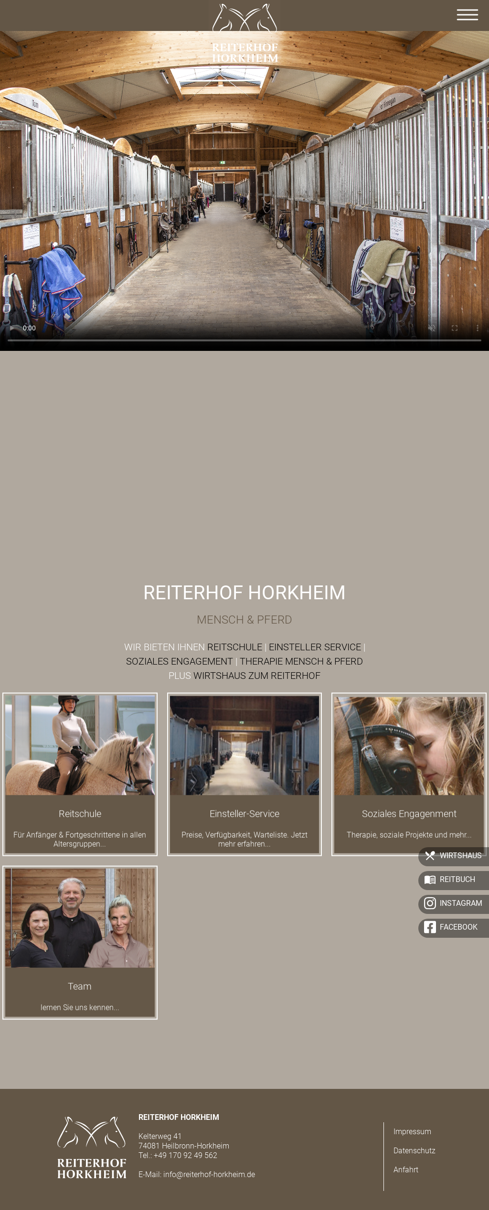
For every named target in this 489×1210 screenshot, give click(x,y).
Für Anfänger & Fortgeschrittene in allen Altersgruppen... (79, 846)
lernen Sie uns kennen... (80, 1013)
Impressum (412, 1131)
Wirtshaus (461, 855)
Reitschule (80, 820)
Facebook (459, 927)
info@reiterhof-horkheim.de (209, 1174)
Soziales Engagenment (409, 820)
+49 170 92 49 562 (185, 1155)
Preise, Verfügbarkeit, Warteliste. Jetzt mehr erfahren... (244, 846)
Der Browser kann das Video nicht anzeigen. (244, 188)
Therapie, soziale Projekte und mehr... (409, 841)
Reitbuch (457, 879)
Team (80, 992)
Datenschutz (414, 1150)
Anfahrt (405, 1169)
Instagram (461, 903)
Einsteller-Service (244, 820)
